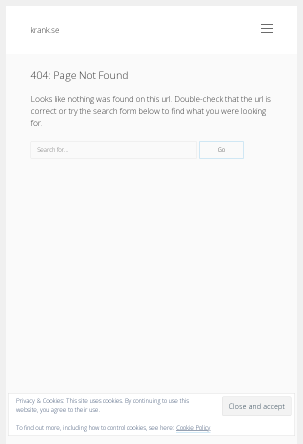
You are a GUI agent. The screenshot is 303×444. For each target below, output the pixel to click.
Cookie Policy (193, 428)
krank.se (45, 30)
